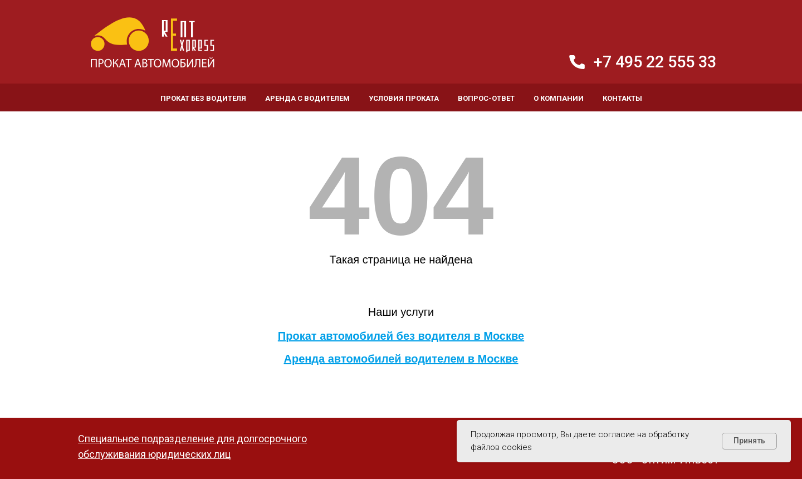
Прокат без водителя (203, 98)
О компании (559, 98)
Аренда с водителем (307, 98)
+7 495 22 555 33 (655, 61)
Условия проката (404, 98)
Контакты (622, 98)
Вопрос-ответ (486, 98)
